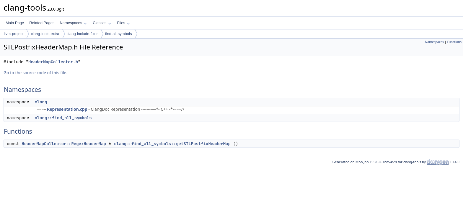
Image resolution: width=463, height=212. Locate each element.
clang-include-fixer (82, 34)
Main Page (15, 23)
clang (41, 102)
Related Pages (41, 23)
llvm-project (13, 34)
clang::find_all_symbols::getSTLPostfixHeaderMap (172, 143)
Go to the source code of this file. (35, 72)
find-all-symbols (118, 34)
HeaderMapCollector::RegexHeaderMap (64, 143)
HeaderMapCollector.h (53, 62)
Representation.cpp (67, 109)
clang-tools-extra (45, 34)
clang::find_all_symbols (63, 117)
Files (123, 23)
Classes (102, 23)
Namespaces (73, 23)
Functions (454, 42)
